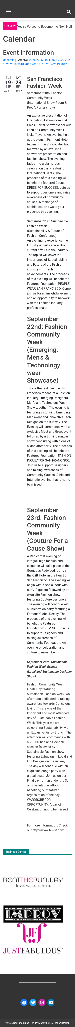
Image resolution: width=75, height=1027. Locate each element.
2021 (68, 60)
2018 (20, 64)
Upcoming (9, 60)
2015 (42, 64)
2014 (49, 64)
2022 (61, 60)
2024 (47, 60)
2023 (54, 60)
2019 (13, 64)
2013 (56, 64)
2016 (35, 64)
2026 (32, 60)
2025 (39, 60)
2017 (28, 64)
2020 (6, 64)
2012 (64, 64)
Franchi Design (62, 1023)
